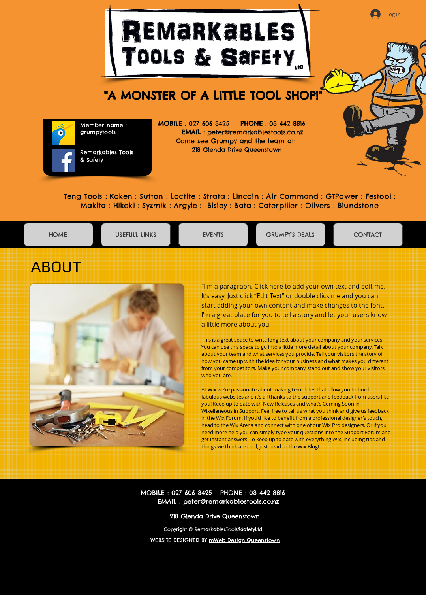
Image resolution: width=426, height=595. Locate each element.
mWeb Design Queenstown (244, 540)
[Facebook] (63, 160)
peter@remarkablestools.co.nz (255, 132)
